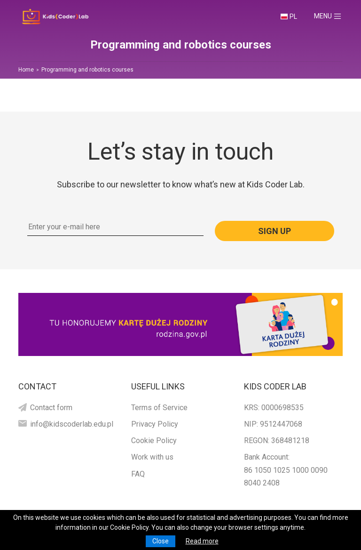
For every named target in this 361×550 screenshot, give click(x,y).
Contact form (51, 407)
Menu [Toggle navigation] (332, 16)
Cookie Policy (154, 440)
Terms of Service (159, 407)
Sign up (274, 231)
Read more (202, 541)
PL (293, 16)
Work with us (152, 457)
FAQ (138, 473)
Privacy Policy (154, 424)
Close (160, 541)
